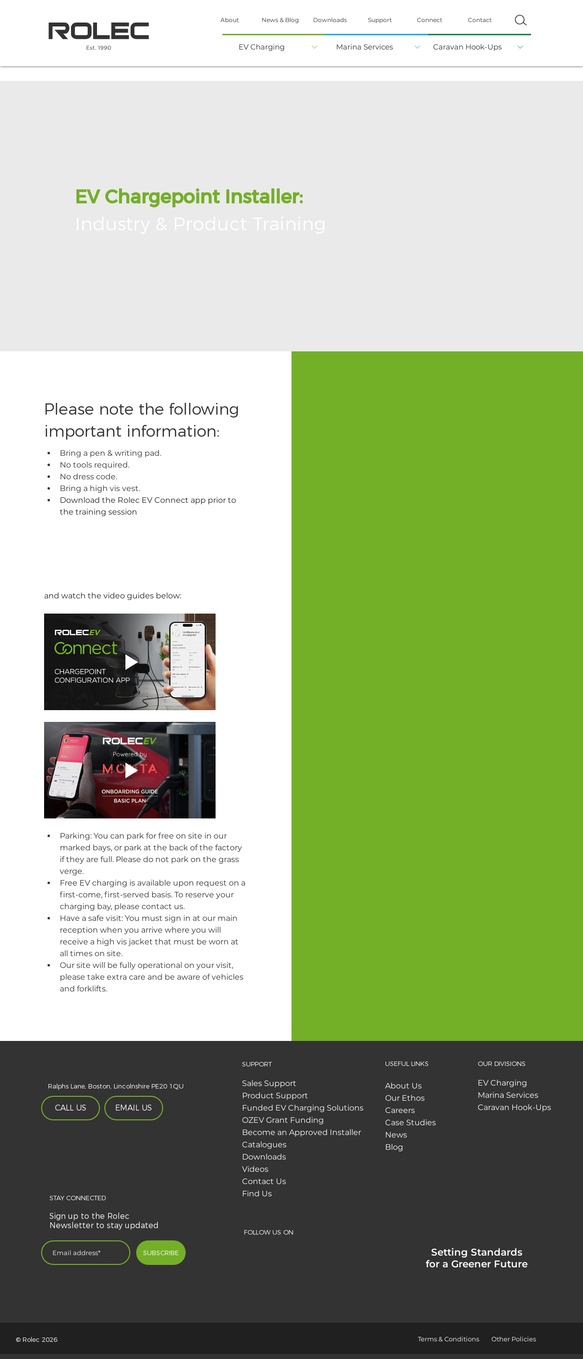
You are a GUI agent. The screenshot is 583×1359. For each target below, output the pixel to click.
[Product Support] (307, 1095)
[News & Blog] (280, 20)
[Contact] (480, 20)
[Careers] (450, 1110)
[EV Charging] (262, 46)
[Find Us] (307, 1193)
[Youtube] (347, 1250)
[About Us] (450, 1086)
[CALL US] (70, 1108)
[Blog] (450, 1147)
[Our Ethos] (450, 1098)
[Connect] (430, 20)
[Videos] (307, 1169)
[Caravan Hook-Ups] (468, 46)
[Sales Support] (307, 1083)
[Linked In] (299, 1250)
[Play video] (130, 662)
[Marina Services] (365, 46)
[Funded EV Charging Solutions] (307, 1108)
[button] (521, 20)
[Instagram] (323, 1250)
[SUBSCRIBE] (161, 1252)
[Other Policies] (526, 1338)
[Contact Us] (307, 1181)
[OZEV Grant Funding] (307, 1120)
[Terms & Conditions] (452, 1338)
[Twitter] (275, 1250)
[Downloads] (330, 20)
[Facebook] (251, 1250)
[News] (450, 1135)
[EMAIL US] (133, 1108)
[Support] (380, 20)
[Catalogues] (307, 1144)
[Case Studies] (450, 1122)
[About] (230, 20)
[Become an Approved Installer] (307, 1132)
